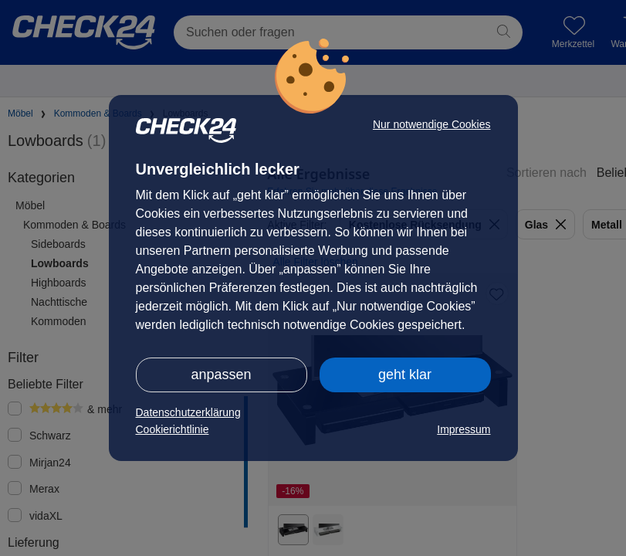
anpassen (221, 374)
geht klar (404, 374)
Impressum (463, 429)
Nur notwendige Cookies (432, 124)
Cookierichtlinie (172, 429)
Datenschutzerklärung (188, 412)
